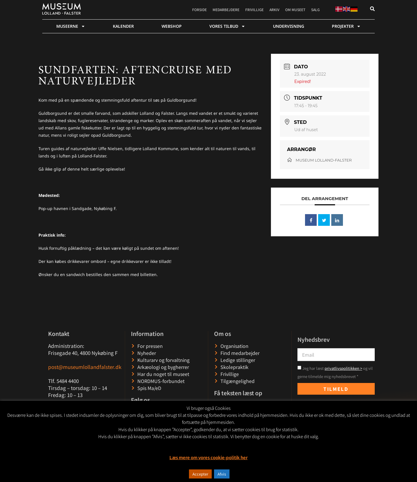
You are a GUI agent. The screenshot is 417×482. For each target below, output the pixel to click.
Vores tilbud (227, 26)
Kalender (123, 26)
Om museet (295, 9)
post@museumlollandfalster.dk (84, 366)
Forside (199, 9)
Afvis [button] (222, 474)
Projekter (346, 26)
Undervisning (288, 26)
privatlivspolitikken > (343, 368)
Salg (315, 9)
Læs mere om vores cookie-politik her (208, 457)
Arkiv (274, 9)
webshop (172, 26)
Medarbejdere (226, 9)
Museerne (70, 26)
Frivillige (254, 9)
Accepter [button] (200, 474)
